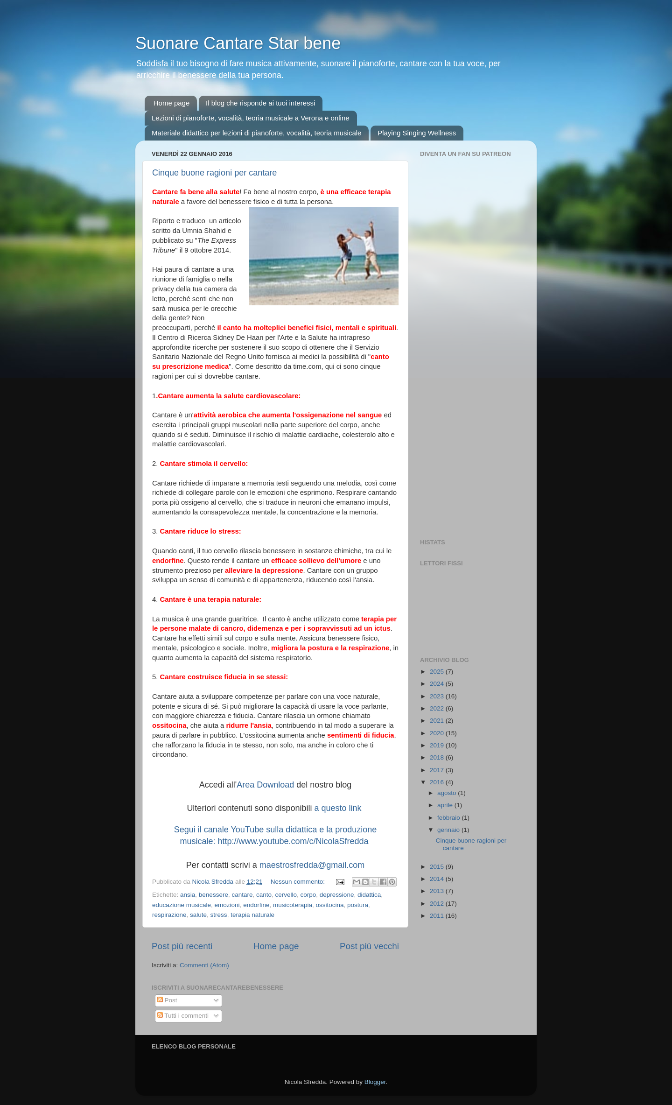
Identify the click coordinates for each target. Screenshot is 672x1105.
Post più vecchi (369, 946)
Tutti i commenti (183, 1015)
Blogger (375, 1081)
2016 (438, 782)
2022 (438, 708)
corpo (308, 894)
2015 (438, 866)
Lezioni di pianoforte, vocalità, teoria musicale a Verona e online (251, 118)
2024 (438, 683)
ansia (187, 894)
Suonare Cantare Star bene (238, 43)
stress (218, 914)
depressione (337, 894)
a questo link (338, 808)
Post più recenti (182, 946)
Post (167, 1000)
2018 (438, 757)
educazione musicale (181, 904)
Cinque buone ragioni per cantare (214, 172)
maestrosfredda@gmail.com (311, 865)
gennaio (449, 829)
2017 (438, 770)
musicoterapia (292, 904)
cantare (241, 894)
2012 (438, 903)
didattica (369, 894)
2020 (438, 733)
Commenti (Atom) (204, 965)
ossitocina (330, 904)
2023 (438, 696)
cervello (286, 894)
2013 (438, 890)
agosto (447, 792)
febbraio (449, 817)
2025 (438, 671)
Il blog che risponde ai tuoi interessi (260, 103)
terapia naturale (252, 914)
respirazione (169, 914)
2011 (438, 915)
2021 (438, 720)
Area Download (265, 784)
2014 (438, 878)
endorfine (256, 904)
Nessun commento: (299, 881)
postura (357, 904)
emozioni (227, 904)
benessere (213, 894)
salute (198, 914)
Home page (172, 103)
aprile (446, 805)
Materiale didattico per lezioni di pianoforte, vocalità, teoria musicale (256, 133)
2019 (438, 745)
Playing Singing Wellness (417, 133)
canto (264, 894)
